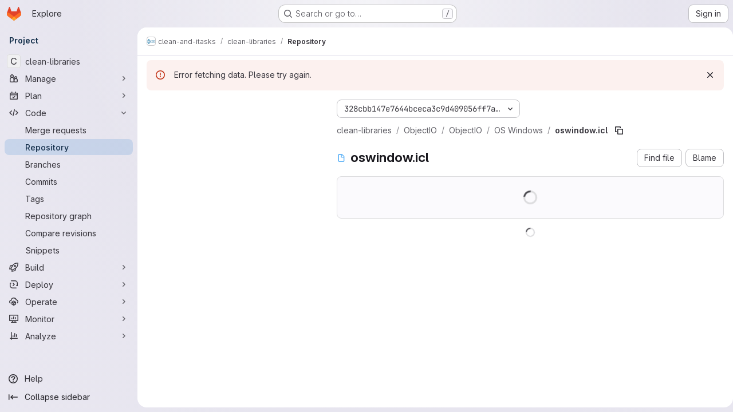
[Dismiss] (705, 75)
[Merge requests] (69, 130)
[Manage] (69, 78)
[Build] (69, 267)
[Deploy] (69, 284)
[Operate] (69, 302)
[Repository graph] (69, 216)
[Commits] (69, 181)
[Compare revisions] (69, 233)
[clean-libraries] (69, 61)
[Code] (69, 113)
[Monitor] (69, 319)
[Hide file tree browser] (156, 106)
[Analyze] (69, 336)
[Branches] (69, 164)
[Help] (69, 379)
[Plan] (69, 96)
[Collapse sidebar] (69, 397)
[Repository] (69, 147)
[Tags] (69, 199)
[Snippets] (69, 250)
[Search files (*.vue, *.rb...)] (232, 129)
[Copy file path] (619, 130)
